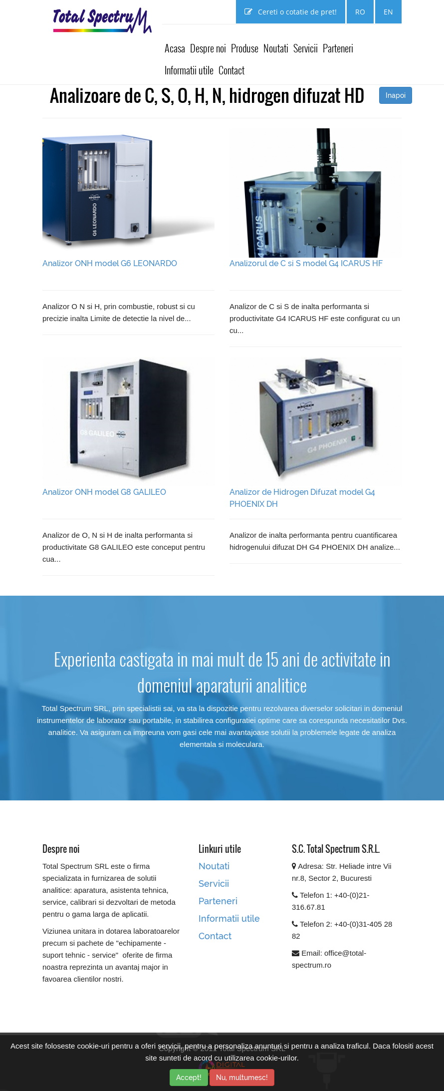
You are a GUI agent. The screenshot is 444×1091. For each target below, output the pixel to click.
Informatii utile (189, 69)
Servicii (305, 47)
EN (388, 11)
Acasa (175, 47)
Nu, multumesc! (242, 1078)
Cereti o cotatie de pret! (290, 11)
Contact (231, 69)
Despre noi (208, 47)
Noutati (275, 47)
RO (360, 11)
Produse (244, 47)
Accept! (189, 1078)
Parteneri (338, 47)
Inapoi (396, 95)
